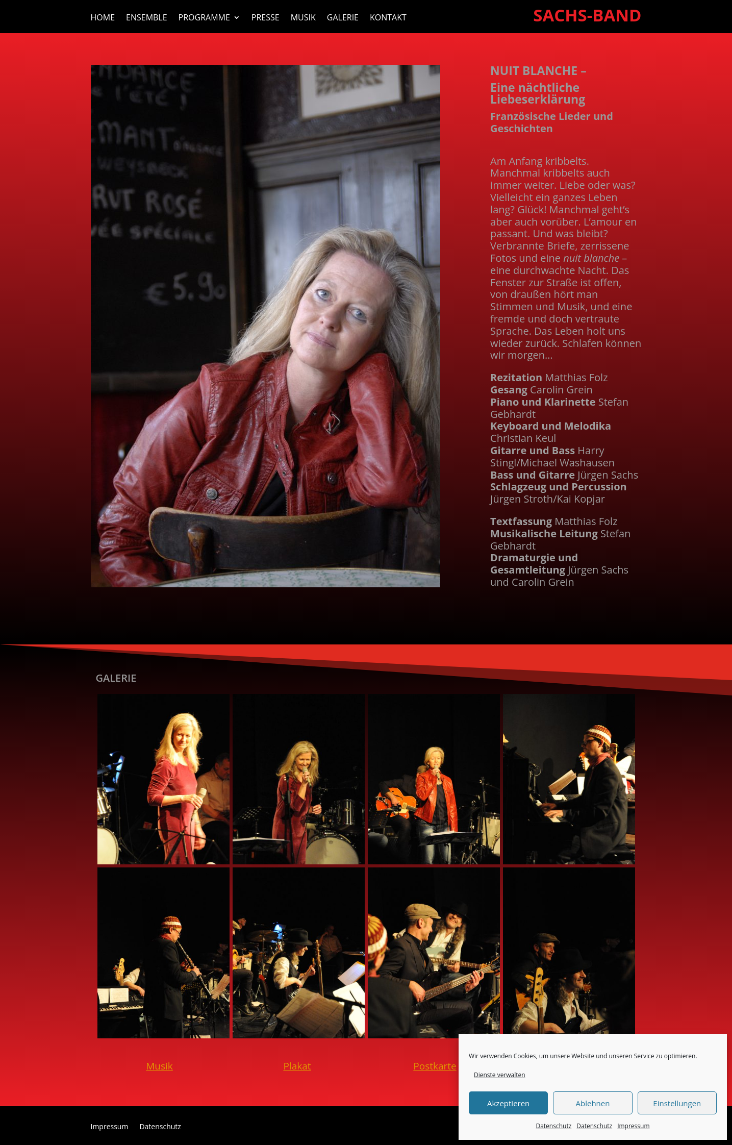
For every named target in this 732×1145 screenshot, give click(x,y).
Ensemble (146, 18)
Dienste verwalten (499, 1075)
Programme (204, 18)
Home (103, 18)
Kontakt (388, 18)
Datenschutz (553, 1126)
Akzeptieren (508, 1103)
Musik (303, 18)
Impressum (633, 1126)
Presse (265, 18)
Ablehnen (593, 1103)
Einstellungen (677, 1103)
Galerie (343, 18)
